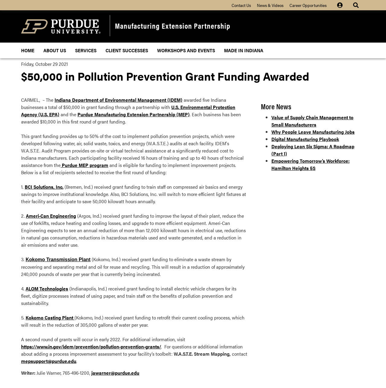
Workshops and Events (186, 50)
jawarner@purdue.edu (115, 372)
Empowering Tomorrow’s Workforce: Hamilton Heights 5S (310, 164)
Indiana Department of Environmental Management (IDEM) (118, 99)
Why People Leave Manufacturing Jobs (313, 131)
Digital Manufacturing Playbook (305, 139)
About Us (54, 50)
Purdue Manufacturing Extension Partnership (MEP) (134, 114)
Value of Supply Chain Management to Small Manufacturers (312, 121)
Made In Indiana (243, 50)
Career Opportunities (308, 5)
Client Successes (127, 50)
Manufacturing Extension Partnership (172, 25)
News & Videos (270, 5)
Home (27, 50)
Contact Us (241, 5)
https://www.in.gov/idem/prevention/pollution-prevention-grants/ (91, 346)
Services (85, 50)
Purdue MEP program (84, 165)
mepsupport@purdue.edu (48, 361)
